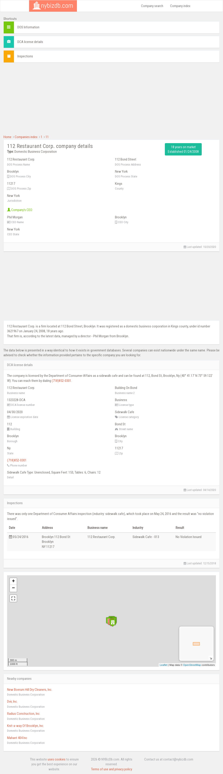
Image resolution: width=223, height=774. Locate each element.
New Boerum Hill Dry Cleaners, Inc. (29, 690)
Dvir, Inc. (12, 701)
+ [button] (13, 581)
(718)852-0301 (61, 381)
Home (7, 137)
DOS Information (28, 27)
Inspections (25, 56)
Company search (152, 6)
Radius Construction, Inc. (23, 714)
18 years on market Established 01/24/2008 (183, 149)
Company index (180, 6)
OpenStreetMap (192, 665)
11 (47, 137)
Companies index (26, 137)
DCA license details (30, 42)
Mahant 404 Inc (17, 738)
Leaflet (163, 665)
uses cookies (56, 759)
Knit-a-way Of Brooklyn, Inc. (25, 726)
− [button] (13, 588)
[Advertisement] (111, 98)
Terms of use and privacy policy (111, 769)
